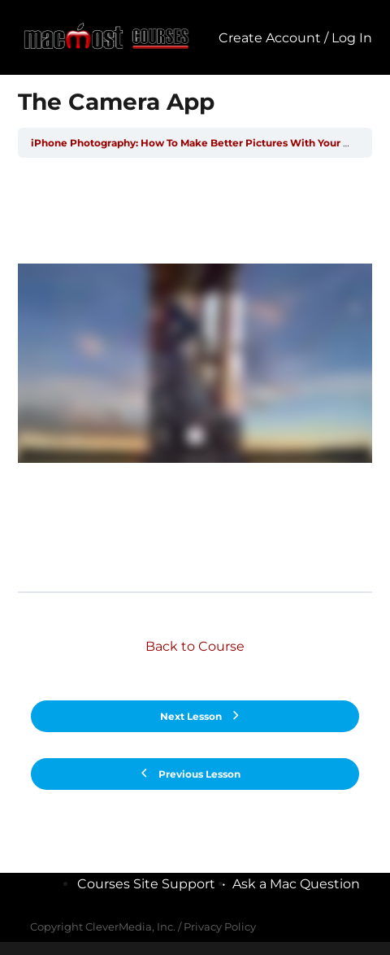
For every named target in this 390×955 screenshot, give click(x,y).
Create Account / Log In (295, 38)
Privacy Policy (220, 926)
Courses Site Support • (154, 884)
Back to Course (195, 646)
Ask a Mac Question (296, 884)
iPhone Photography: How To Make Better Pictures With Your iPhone (205, 143)
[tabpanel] (195, 374)
